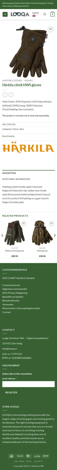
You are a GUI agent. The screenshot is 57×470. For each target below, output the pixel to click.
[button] (5, 14)
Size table (19, 461)
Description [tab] (9, 173)
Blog (29, 461)
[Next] (54, 241)
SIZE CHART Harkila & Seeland (18, 278)
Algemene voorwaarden (14, 288)
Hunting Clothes (12, 80)
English (36, 14)
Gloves (29, 80)
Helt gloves (42, 250)
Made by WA (38, 466)
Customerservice (11, 285)
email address (9, 378)
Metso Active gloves (14, 250)
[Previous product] (11, 94)
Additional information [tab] (16, 179)
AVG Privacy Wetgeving (14, 292)
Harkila (11, 136)
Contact (6, 312)
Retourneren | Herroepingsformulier (21, 308)
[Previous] (2, 241)
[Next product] (5, 94)
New (22, 129)
